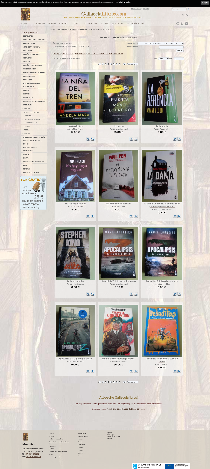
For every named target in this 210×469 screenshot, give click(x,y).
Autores (63, 23)
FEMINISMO (27, 80)
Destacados (81, 444)
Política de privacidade (113, 436)
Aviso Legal (110, 435)
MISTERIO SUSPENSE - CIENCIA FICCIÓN (33, 121)
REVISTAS (26, 169)
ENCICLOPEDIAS (29, 76)
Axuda (104, 23)
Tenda (51, 23)
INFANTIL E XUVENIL (31, 112)
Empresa (39, 23)
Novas (51, 454)
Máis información (123, 2)
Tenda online (82, 433)
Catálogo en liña (62, 29)
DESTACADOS (90, 23)
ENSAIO (27, 109)
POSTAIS (26, 158)
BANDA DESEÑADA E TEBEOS (34, 73)
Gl (183, 15)
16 (124, 64)
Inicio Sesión (136, 9)
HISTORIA (26, 94)
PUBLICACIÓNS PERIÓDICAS (33, 162)
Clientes (80, 447)
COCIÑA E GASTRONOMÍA (32, 65)
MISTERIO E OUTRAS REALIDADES (30, 149)
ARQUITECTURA (29, 43)
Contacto (117, 23)
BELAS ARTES (28, 36)
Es (187, 15)
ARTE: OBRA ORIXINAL (31, 47)
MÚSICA (26, 154)
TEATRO (27, 134)
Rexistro (146, 9)
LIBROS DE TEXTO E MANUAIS (34, 101)
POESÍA (26, 130)
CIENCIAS (26, 62)
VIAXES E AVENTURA (31, 173)
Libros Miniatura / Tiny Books (32, 142)
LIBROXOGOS (28, 98)
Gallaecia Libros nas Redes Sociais (59, 442)
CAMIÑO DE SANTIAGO (31, 54)
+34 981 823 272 (32, 454)
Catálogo (57, 54)
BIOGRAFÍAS (27, 51)
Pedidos (80, 450)
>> (132, 64)
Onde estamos (53, 444)
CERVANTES (27, 58)
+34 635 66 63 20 (33, 457)
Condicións (81, 453)
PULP (25, 165)
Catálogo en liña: (30, 32)
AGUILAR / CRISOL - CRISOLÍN (33, 40)
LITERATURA (27, 105)
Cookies (109, 438)
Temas (75, 23)
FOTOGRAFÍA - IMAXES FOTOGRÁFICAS (31, 85)
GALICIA (26, 90)
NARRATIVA (28, 116)
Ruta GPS (53, 446)
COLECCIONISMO (29, 69)
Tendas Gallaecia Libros (56, 439)
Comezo (25, 23)
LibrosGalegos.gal (135, 23)
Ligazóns (109, 432)
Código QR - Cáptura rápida (58, 451)
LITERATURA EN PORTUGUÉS (34, 137)
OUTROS (27, 126)
